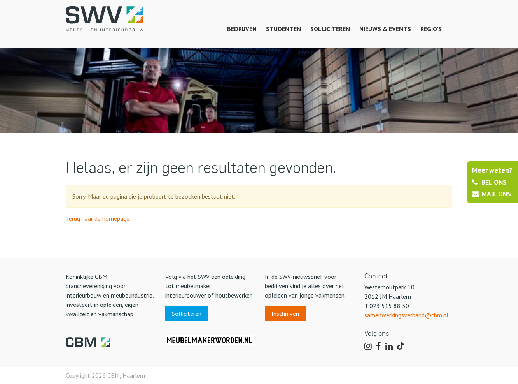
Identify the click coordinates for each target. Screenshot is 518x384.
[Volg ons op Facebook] (378, 346)
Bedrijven (242, 29)
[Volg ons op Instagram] (368, 346)
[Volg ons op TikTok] (401, 346)
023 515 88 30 (389, 306)
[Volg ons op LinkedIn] (389, 346)
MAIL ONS (491, 193)
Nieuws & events (385, 29)
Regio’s (431, 29)
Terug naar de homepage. (98, 218)
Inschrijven (285, 313)
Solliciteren (330, 29)
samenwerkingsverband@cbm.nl (406, 315)
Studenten (283, 29)
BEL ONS (489, 182)
